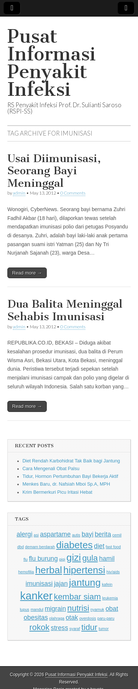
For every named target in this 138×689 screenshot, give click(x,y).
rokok (39, 627)
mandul (37, 609)
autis (76, 535)
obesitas (36, 617)
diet (99, 546)
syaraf (74, 628)
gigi (62, 559)
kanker (36, 596)
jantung (84, 582)
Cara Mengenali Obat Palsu (50, 468)
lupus (24, 609)
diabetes (74, 544)
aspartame (55, 534)
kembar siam (77, 596)
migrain (55, 608)
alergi (24, 534)
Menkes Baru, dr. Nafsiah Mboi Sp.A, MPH (66, 484)
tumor (104, 628)
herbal (48, 570)
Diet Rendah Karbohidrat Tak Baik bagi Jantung (71, 461)
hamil (106, 558)
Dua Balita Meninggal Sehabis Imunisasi (65, 310)
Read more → (27, 273)
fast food (113, 547)
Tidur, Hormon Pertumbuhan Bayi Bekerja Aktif (70, 476)
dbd (20, 547)
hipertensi (84, 570)
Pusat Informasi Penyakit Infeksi (51, 63)
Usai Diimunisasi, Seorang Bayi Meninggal (54, 171)
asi (36, 535)
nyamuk (97, 609)
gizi (74, 557)
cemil (116, 535)
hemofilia (26, 572)
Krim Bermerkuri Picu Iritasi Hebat (57, 492)
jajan (61, 583)
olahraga (56, 618)
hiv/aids (113, 572)
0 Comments (72, 193)
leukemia (110, 598)
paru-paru (106, 618)
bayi (87, 534)
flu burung (43, 558)
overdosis (87, 618)
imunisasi (39, 583)
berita (103, 534)
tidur (89, 627)
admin (19, 193)
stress (59, 628)
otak (72, 617)
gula (90, 558)
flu (26, 559)
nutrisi (78, 608)
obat (112, 608)
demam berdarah (40, 547)
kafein (107, 584)
